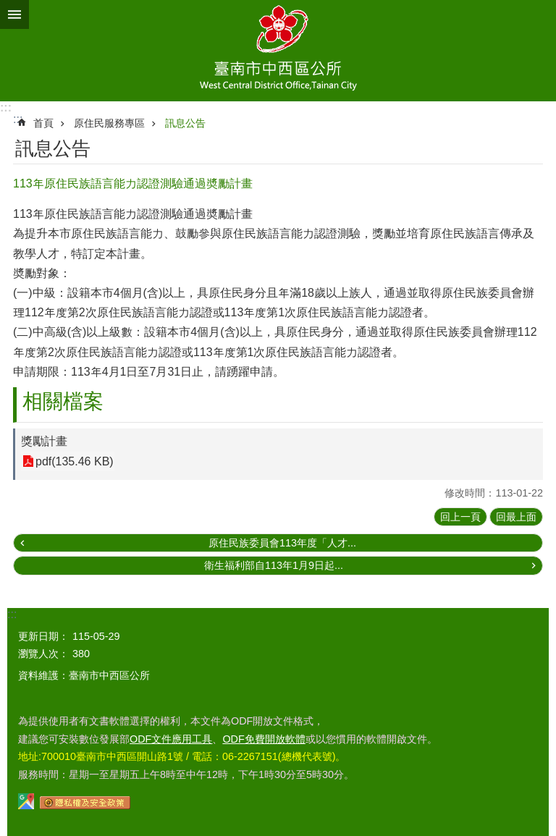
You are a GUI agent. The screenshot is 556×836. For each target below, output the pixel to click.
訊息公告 (185, 123)
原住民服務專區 (109, 123)
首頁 (43, 123)
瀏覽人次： (43, 653)
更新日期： (43, 636)
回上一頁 (460, 517)
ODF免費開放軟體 (263, 739)
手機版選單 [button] (14, 14)
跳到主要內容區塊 (7, 7)
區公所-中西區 (278, 50)
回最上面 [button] (516, 517)
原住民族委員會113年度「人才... (282, 543)
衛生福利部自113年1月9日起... (273, 565)
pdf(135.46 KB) (74, 461)
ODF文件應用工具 (171, 739)
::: (6, 107)
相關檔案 (63, 401)
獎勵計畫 (44, 441)
